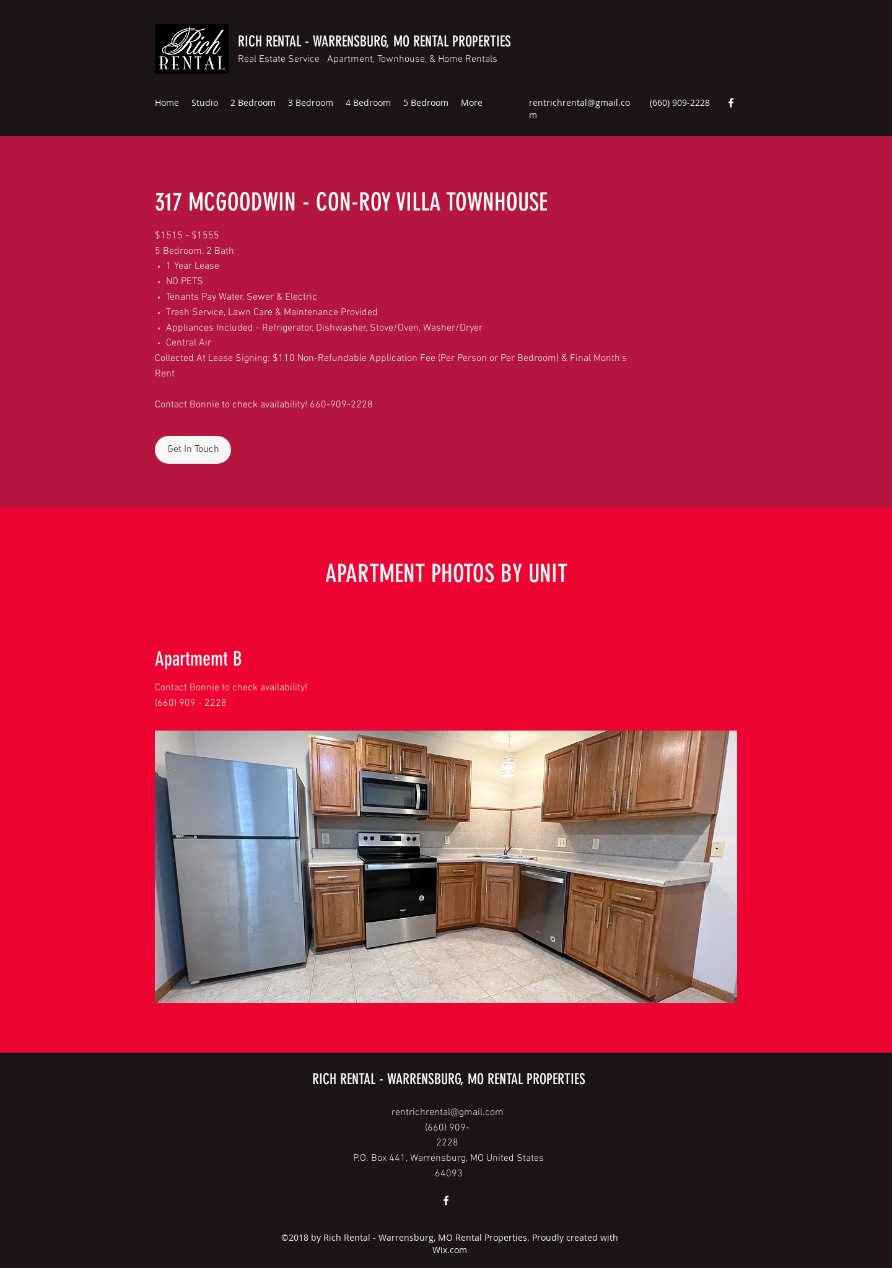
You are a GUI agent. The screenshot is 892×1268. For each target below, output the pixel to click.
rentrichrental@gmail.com (447, 1112)
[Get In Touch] (193, 450)
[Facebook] (731, 103)
